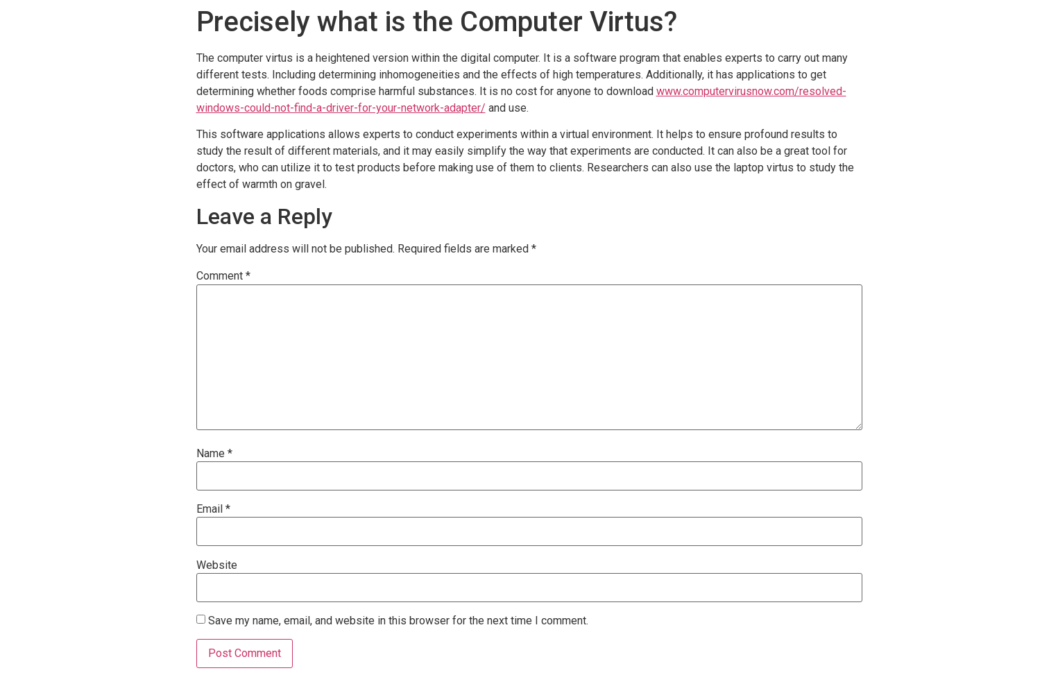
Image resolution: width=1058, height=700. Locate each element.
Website (216, 565)
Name (214, 453)
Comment (223, 276)
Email (213, 509)
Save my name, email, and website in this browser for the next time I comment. (398, 620)
